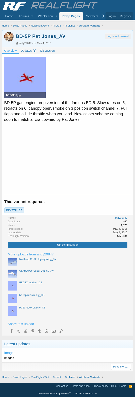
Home (9, 16)
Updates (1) (28, 50)
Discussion (47, 50)
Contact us (62, 385)
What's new (45, 16)
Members (92, 16)
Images (9, 353)
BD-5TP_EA (14, 210)
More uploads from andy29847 (31, 254)
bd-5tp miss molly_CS (31, 295)
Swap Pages (71, 16)
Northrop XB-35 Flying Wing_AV (37, 259)
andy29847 (25, 43)
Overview (10, 50)
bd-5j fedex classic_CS (32, 307)
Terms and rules (80, 385)
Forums (24, 16)
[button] (32, 16)
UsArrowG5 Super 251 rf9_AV (36, 270)
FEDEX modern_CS (30, 282)
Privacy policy (100, 385)
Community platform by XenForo (67, 393)
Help (114, 385)
